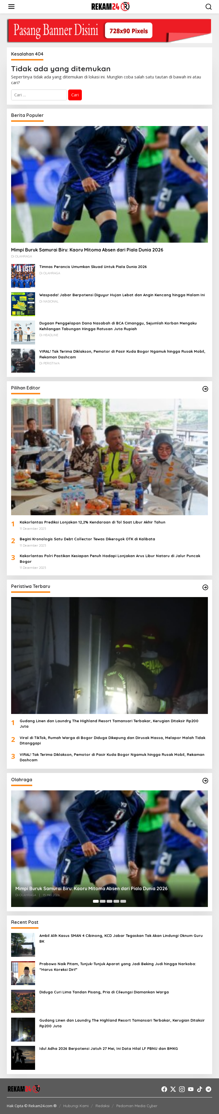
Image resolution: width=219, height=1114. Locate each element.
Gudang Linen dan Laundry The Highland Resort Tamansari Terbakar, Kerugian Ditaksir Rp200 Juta (109, 724)
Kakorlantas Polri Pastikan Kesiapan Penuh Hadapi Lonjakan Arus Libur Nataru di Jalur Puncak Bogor (110, 558)
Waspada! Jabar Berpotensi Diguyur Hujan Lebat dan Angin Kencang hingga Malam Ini (122, 295)
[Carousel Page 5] (123, 901)
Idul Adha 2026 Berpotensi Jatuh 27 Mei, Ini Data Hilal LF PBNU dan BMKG (108, 1048)
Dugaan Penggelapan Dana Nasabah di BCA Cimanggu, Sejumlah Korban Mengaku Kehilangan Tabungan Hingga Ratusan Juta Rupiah (118, 326)
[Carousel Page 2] (103, 901)
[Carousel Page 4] (116, 901)
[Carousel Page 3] (109, 901)
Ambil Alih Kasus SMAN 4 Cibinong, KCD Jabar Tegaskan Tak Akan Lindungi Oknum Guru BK (121, 938)
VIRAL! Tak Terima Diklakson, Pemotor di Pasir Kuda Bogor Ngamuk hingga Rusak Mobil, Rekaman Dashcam (122, 354)
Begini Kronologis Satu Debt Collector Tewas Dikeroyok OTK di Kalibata (87, 539)
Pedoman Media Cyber (136, 1105)
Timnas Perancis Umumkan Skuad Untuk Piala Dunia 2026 (93, 266)
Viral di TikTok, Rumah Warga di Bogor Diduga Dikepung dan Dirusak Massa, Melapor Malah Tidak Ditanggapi (112, 740)
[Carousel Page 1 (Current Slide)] (96, 901)
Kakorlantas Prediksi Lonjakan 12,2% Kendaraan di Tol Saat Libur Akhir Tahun (92, 522)
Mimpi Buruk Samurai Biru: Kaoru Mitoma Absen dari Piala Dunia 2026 (87, 250)
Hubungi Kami (76, 1105)
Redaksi (103, 1105)
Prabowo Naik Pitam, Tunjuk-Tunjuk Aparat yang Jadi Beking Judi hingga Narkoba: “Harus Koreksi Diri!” (117, 966)
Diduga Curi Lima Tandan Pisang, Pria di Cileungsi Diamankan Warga (104, 992)
